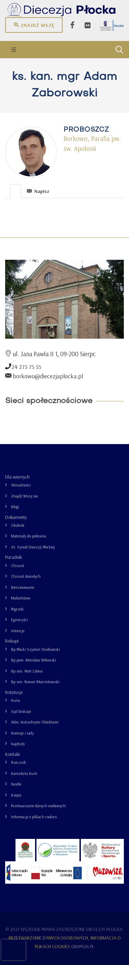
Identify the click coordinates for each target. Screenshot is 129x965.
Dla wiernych (17, 477)
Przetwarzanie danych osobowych (38, 805)
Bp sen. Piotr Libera (27, 671)
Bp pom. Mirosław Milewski (33, 660)
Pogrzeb (17, 609)
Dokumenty (16, 517)
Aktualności (21, 484)
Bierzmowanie (22, 587)
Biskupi (12, 641)
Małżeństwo (20, 597)
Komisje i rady (22, 733)
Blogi (15, 506)
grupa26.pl (82, 946)
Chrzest (17, 565)
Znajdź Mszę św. (25, 496)
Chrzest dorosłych (26, 576)
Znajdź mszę (33, 25)
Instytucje (14, 692)
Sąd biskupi (21, 711)
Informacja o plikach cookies (34, 816)
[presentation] (15, 191)
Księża (16, 795)
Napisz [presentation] (38, 191)
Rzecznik (18, 762)
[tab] (16, 191)
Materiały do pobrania (28, 535)
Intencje (17, 630)
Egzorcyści (19, 619)
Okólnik (17, 525)
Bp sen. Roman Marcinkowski (35, 681)
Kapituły (18, 743)
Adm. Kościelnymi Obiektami (34, 722)
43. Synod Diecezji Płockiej (33, 547)
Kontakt (12, 754)
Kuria (15, 700)
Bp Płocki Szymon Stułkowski (35, 649)
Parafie (16, 784)
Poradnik (13, 557)
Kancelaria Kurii (24, 773)
